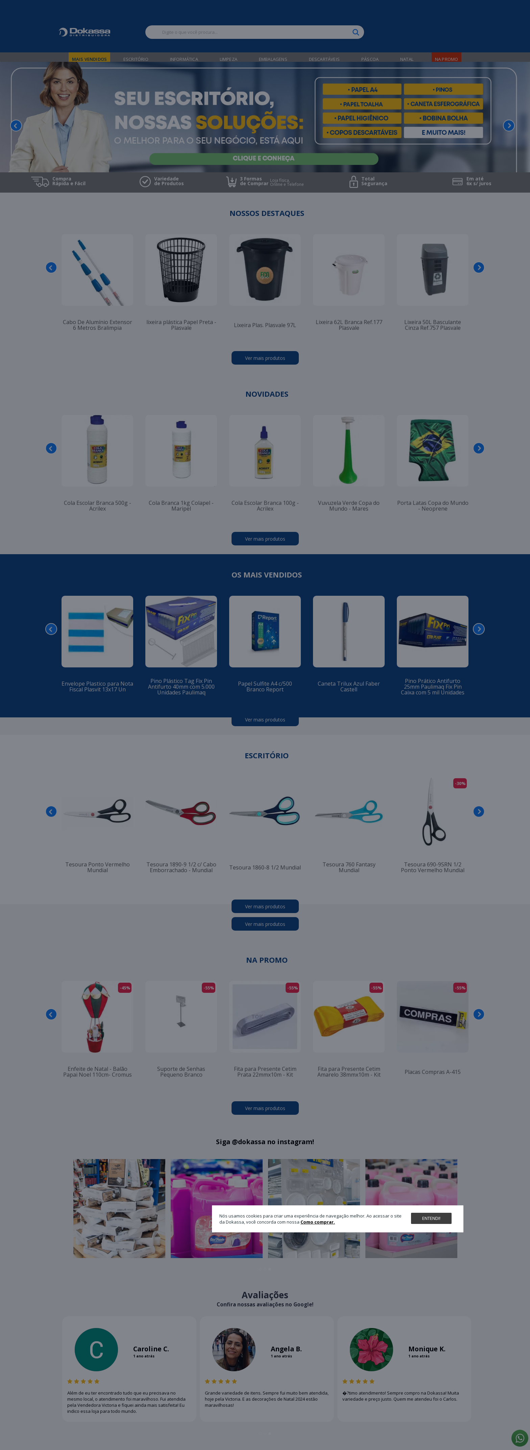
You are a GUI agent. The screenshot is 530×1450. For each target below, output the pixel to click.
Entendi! (431, 1218)
